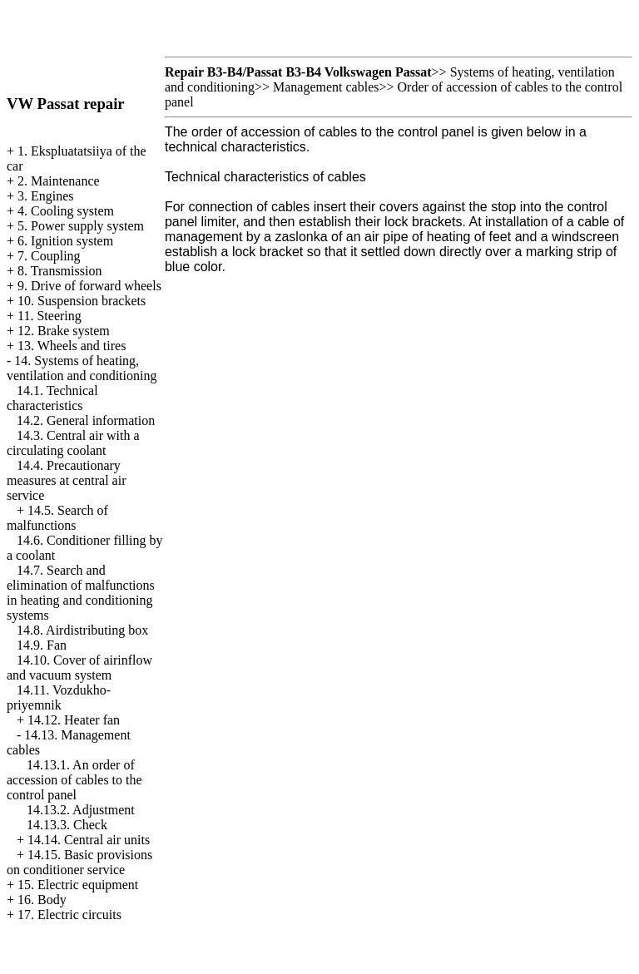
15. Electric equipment (77, 885)
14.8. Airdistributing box (82, 630)
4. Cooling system (65, 211)
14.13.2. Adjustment (81, 810)
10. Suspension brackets (81, 301)
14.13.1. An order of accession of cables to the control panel (74, 780)
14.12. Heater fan (73, 720)
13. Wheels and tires (71, 346)
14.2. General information (86, 420)
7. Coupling (49, 256)
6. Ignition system (65, 241)
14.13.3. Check (67, 825)
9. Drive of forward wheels (89, 286)
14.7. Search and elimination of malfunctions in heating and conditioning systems (81, 592)
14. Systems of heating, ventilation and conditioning (81, 368)
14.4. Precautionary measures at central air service (66, 480)
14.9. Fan (42, 645)
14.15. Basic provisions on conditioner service (79, 862)
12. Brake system (63, 331)
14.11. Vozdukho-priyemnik (59, 697)
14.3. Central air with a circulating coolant (73, 442)
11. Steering (49, 316)
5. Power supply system (80, 226)
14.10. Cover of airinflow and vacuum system (79, 667)
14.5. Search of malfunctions (57, 517)
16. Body (42, 899)
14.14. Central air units (88, 840)
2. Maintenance (58, 181)
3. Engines (45, 196)
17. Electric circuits (69, 914)
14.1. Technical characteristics (52, 398)
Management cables (326, 87)
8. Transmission (59, 271)
